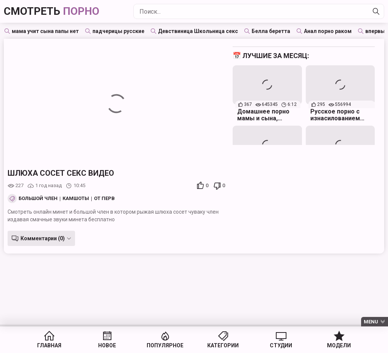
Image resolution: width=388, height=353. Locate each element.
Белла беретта (271, 31)
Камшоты (76, 198)
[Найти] (376, 11)
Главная (49, 345)
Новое (107, 345)
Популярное (165, 345)
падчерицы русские (118, 31)
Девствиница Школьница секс (198, 31)
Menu (371, 322)
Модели (339, 345)
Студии (281, 345)
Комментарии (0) (42, 238)
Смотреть (51, 11)
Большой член (38, 198)
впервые (376, 31)
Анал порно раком (328, 31)
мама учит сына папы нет (45, 31)
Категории (223, 345)
